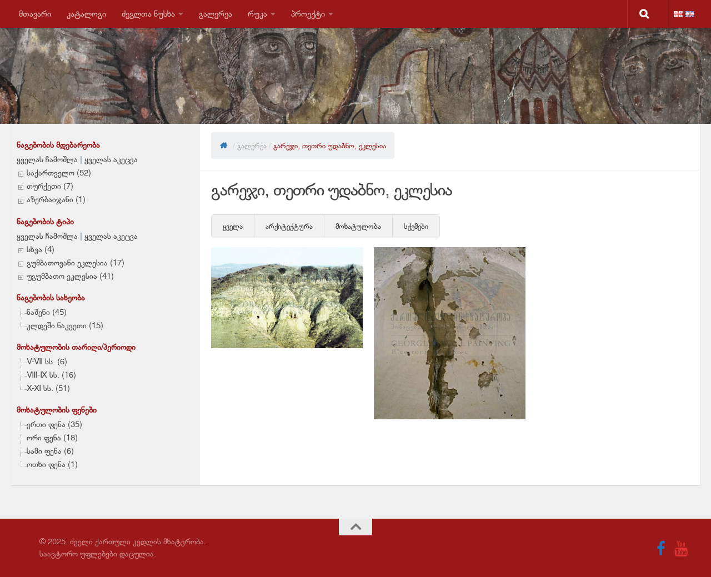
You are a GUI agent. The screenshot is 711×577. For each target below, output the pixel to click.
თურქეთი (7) (50, 186)
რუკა (257, 13)
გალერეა (215, 13)
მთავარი (35, 13)
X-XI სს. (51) (48, 388)
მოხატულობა (358, 226)
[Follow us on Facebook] (661, 548)
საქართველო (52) (59, 172)
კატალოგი (86, 13)
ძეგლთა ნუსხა (148, 13)
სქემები (416, 226)
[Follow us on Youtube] (681, 548)
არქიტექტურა (289, 226)
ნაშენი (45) (47, 312)
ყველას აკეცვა (111, 159)
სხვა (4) (40, 249)
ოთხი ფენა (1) (52, 464)
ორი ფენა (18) (52, 437)
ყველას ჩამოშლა (47, 159)
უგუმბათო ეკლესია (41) (70, 276)
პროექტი (308, 13)
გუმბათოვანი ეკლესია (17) (75, 262)
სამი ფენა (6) (50, 450)
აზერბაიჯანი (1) (56, 199)
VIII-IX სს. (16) (51, 374)
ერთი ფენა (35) (54, 424)
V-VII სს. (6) (47, 361)
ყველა (233, 226)
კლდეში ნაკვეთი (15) (65, 325)
